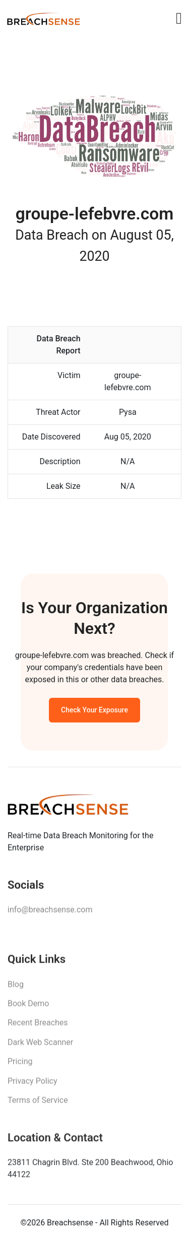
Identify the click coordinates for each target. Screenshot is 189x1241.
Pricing (20, 1064)
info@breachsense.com (50, 912)
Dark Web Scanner (40, 1045)
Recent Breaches (38, 1026)
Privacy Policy (32, 1084)
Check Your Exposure (94, 711)
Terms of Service (38, 1103)
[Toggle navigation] (179, 18)
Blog (16, 987)
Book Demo (28, 1006)
